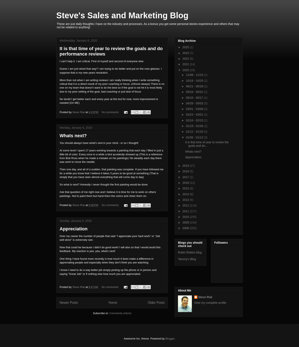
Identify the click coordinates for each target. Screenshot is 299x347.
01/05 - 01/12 (195, 137)
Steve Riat (205, 297)
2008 (186, 228)
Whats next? (73, 135)
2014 (186, 194)
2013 (186, 199)
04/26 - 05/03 (195, 103)
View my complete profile (210, 302)
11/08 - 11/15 (195, 75)
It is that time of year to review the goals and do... (207, 144)
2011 (186, 211)
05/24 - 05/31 (195, 92)
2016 (186, 182)
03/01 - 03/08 (195, 109)
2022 (186, 58)
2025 (186, 47)
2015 (186, 188)
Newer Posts (69, 302)
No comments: (111, 112)
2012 (186, 205)
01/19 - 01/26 (195, 126)
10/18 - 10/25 (195, 80)
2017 (186, 177)
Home (113, 302)
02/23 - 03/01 (195, 114)
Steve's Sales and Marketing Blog (122, 15)
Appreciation (73, 228)
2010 (186, 217)
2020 (186, 70)
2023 (186, 53)
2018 (186, 171)
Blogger (169, 338)
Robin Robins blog (190, 252)
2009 (186, 222)
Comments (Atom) (120, 313)
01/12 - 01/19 (195, 131)
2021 (186, 64)
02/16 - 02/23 (195, 120)
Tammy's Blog (187, 259)
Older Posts (156, 302)
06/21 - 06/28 (195, 86)
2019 (186, 165)
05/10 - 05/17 (195, 97)
